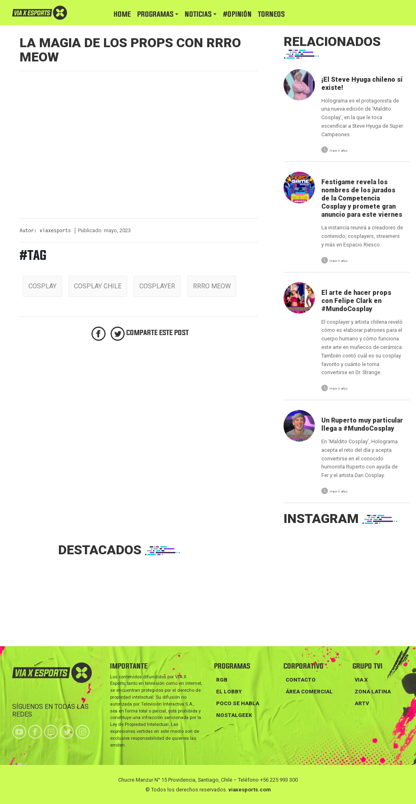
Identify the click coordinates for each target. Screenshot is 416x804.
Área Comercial (309, 692)
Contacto (301, 680)
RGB (222, 680)
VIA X (361, 680)
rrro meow (212, 286)
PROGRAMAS (155, 14)
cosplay (42, 286)
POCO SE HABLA (237, 703)
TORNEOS (271, 14)
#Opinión (237, 14)
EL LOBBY (229, 692)
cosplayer (157, 286)
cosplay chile (97, 286)
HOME (122, 14)
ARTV (362, 703)
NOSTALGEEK (234, 715)
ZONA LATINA (373, 692)
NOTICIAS (198, 14)
